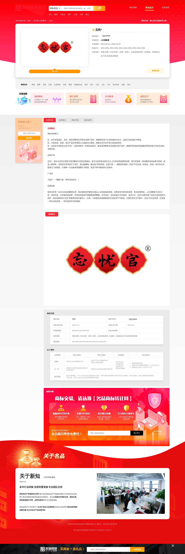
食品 (87, 14)
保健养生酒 (78, 84)
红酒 (50, 84)
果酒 (70, 84)
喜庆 (128, 84)
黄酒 (33, 84)
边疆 (123, 84)
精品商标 (133, 7)
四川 (91, 84)
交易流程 (165, 7)
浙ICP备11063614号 (110, 524)
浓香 (44, 84)
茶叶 (69, 14)
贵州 (86, 84)
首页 (29, 21)
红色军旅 (57, 84)
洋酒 (64, 84)
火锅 (81, 14)
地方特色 (116, 84)
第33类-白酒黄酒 (40, 21)
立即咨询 (137, 549)
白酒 (75, 14)
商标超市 (149, 8)
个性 (108, 84)
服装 (56, 14)
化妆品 (62, 14)
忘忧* (51, 21)
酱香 (38, 84)
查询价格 (155, 71)
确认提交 (29, 138)
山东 (103, 84)
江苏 (97, 84)
